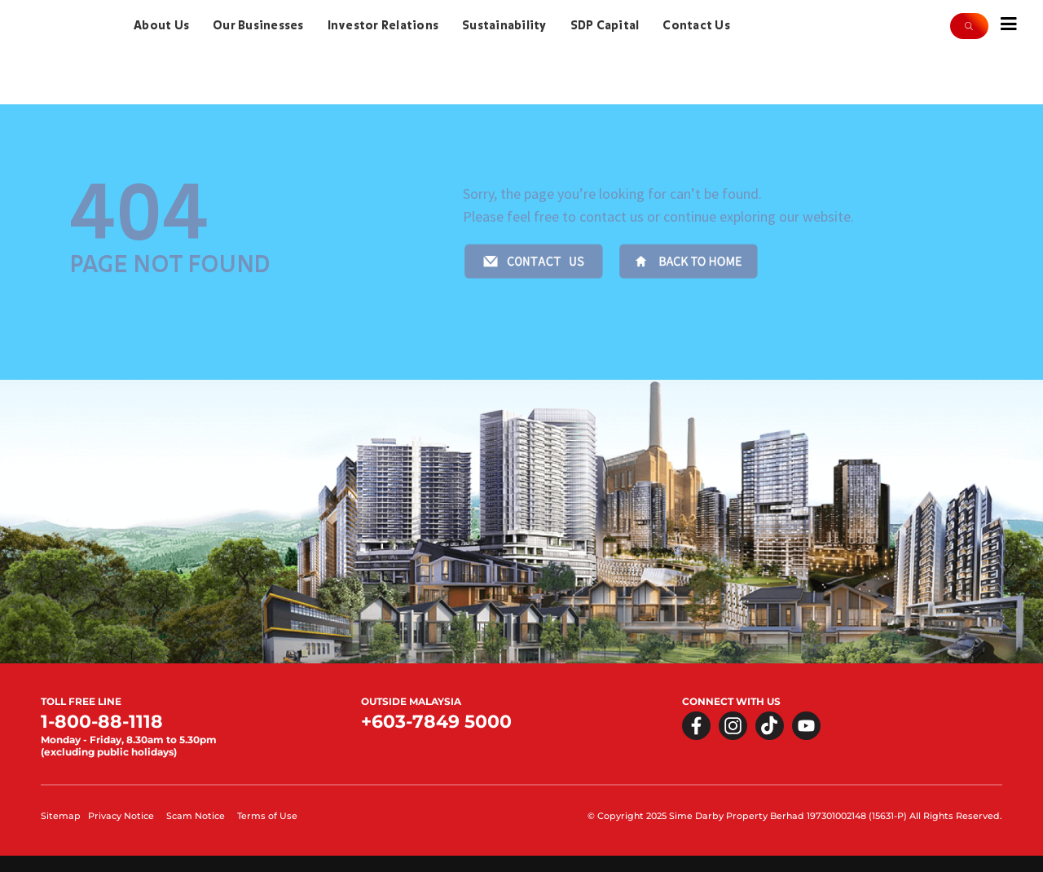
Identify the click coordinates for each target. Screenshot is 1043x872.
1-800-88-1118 (102, 722)
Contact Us (696, 25)
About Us (161, 25)
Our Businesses (258, 25)
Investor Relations (383, 25)
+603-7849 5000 (436, 722)
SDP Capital (605, 25)
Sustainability (504, 25)
